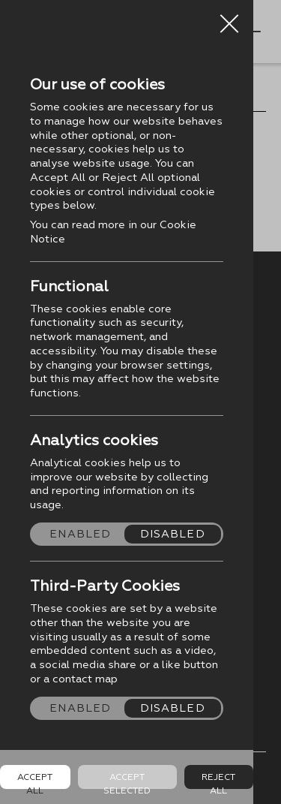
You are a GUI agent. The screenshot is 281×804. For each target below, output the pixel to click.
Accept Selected (127, 780)
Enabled (80, 534)
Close (229, 18)
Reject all (218, 780)
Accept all (34, 780)
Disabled (172, 534)
